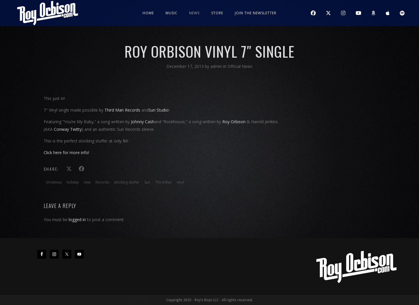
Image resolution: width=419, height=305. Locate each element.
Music (171, 12)
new (87, 182)
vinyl (180, 182)
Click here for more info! (66, 152)
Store (217, 12)
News (194, 12)
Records (102, 182)
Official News (240, 66)
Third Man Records (122, 110)
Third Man (163, 182)
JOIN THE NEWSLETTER (255, 12)
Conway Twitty (68, 129)
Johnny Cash (142, 121)
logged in (77, 219)
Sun (147, 182)
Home (148, 12)
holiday (73, 182)
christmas (54, 182)
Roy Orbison (234, 121)
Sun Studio (158, 110)
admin (216, 66)
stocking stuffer (126, 182)
